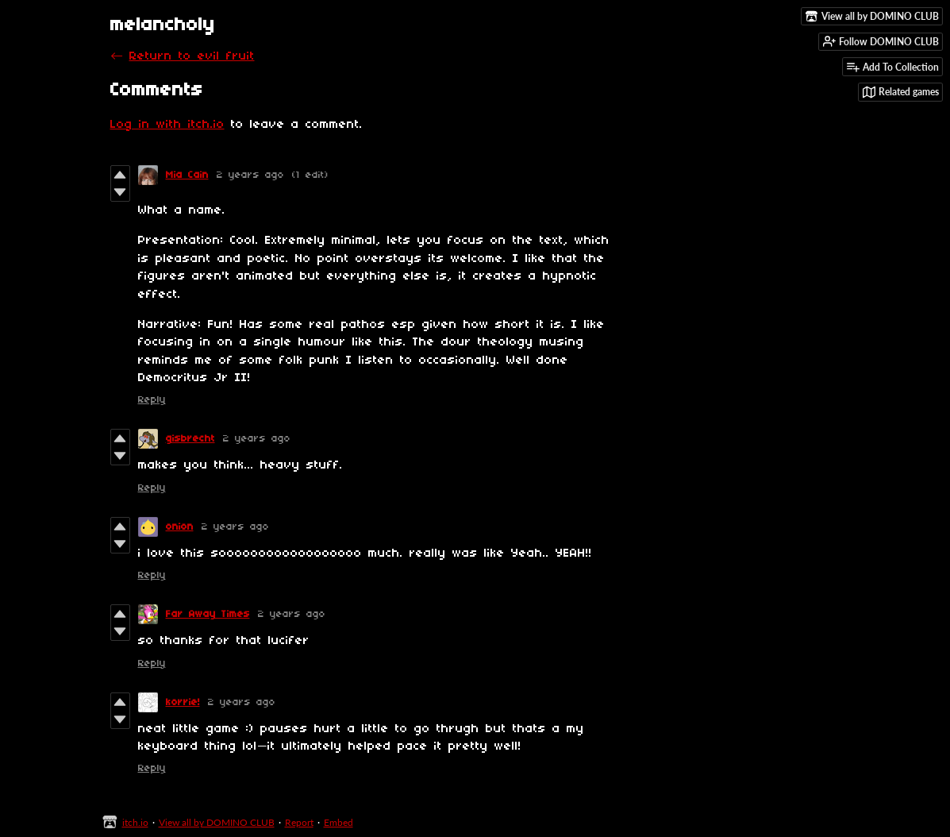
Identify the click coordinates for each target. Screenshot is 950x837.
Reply (152, 400)
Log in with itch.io (167, 124)
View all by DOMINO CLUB (217, 822)
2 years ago (250, 175)
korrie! (183, 702)
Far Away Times (208, 614)
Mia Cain (187, 175)
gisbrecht (190, 439)
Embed (338, 822)
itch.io (135, 822)
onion (180, 527)
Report (299, 822)
